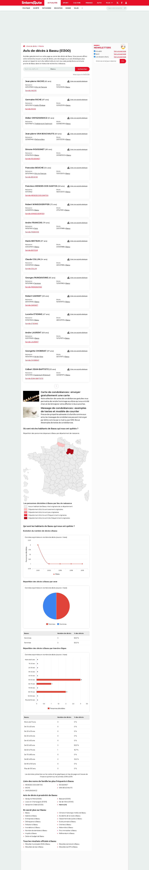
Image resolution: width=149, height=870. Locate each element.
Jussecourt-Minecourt (42, 375)
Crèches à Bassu (65, 825)
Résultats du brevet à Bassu (69, 844)
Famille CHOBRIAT (32, 360)
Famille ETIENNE (31, 324)
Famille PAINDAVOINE (33, 287)
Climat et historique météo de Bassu (72, 813)
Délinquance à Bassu (33, 822)
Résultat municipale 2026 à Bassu (37, 844)
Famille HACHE (31, 91)
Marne (41, 46)
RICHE (27, 788)
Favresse (37, 283)
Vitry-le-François (41, 87)
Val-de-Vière (38, 357)
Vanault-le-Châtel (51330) (34, 805)
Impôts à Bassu (31, 833)
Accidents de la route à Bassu (69, 816)
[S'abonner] (110, 61)
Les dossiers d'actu (101, 57)
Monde (68, 8)
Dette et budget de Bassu (34, 836)
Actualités (52, 3)
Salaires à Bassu (31, 816)
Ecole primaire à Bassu (67, 822)
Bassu (68, 87)
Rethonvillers (40, 139)
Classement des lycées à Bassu (70, 819)
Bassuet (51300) (65, 799)
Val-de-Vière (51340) (66, 802)
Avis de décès (32, 46)
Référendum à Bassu (66, 833)
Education (58, 8)
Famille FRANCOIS (32, 232)
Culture (76, 3)
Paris (36, 228)
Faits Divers (46, 8)
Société (36, 8)
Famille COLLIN (31, 269)
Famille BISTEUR (31, 250)
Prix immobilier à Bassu (68, 830)
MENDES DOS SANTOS (34, 785)
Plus (109, 3)
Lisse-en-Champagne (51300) (36, 802)
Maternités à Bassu (66, 827)
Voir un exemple (120, 51)
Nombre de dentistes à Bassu (36, 830)
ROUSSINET (63, 785)
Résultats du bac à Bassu (34, 847)
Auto (99, 3)
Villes (76, 8)
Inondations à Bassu (32, 827)
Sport (65, 3)
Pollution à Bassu (31, 825)
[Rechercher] (116, 8)
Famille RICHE (30, 109)
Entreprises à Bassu (32, 819)
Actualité (98, 51)
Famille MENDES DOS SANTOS (36, 195)
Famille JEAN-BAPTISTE (34, 378)
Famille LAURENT (32, 342)
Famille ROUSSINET (32, 159)
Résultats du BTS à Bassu (68, 847)
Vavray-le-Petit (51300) (33, 799)
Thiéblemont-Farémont (43, 124)
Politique (26, 8)
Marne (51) (63, 805)
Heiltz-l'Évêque (39, 105)
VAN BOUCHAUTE (66, 788)
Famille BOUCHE (31, 177)
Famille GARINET (31, 305)
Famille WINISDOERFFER (34, 214)
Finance (89, 3)
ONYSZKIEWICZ (31, 791)
